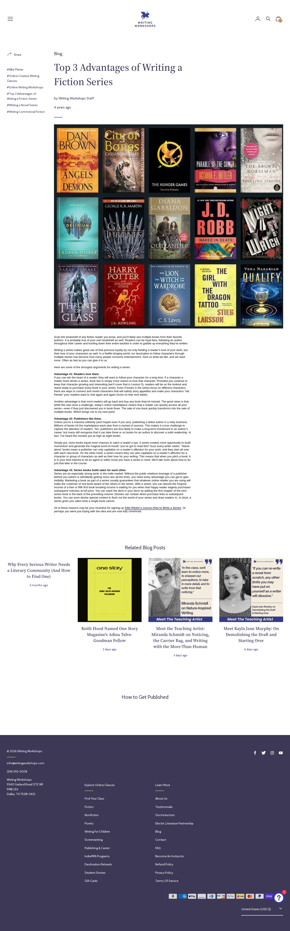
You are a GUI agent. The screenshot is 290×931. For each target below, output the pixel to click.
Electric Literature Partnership (174, 823)
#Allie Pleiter (15, 69)
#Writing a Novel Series (22, 105)
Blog (58, 53)
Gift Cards (91, 881)
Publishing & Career (97, 848)
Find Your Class (94, 798)
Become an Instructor (169, 856)
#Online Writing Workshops (25, 87)
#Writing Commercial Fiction (26, 112)
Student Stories (95, 873)
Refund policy (164, 864)
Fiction (89, 807)
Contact (160, 840)
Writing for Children (97, 831)
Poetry (89, 823)
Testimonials (164, 807)
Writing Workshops (29, 751)
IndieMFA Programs (97, 856)
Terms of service (166, 881)
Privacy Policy (164, 873)
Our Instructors (165, 815)
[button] (278, 19)
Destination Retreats (98, 864)
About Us (161, 798)
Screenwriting (94, 840)
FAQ (158, 848)
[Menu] (10, 19)
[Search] (268, 19)
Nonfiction (92, 815)
